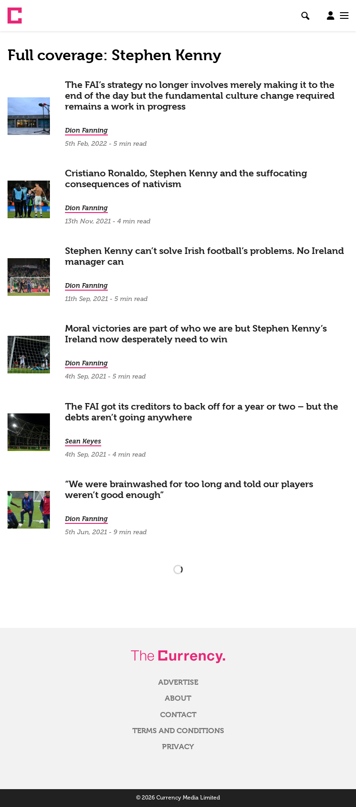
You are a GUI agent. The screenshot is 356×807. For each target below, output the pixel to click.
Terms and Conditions (178, 731)
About (178, 698)
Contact (178, 715)
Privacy (178, 747)
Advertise (178, 682)
